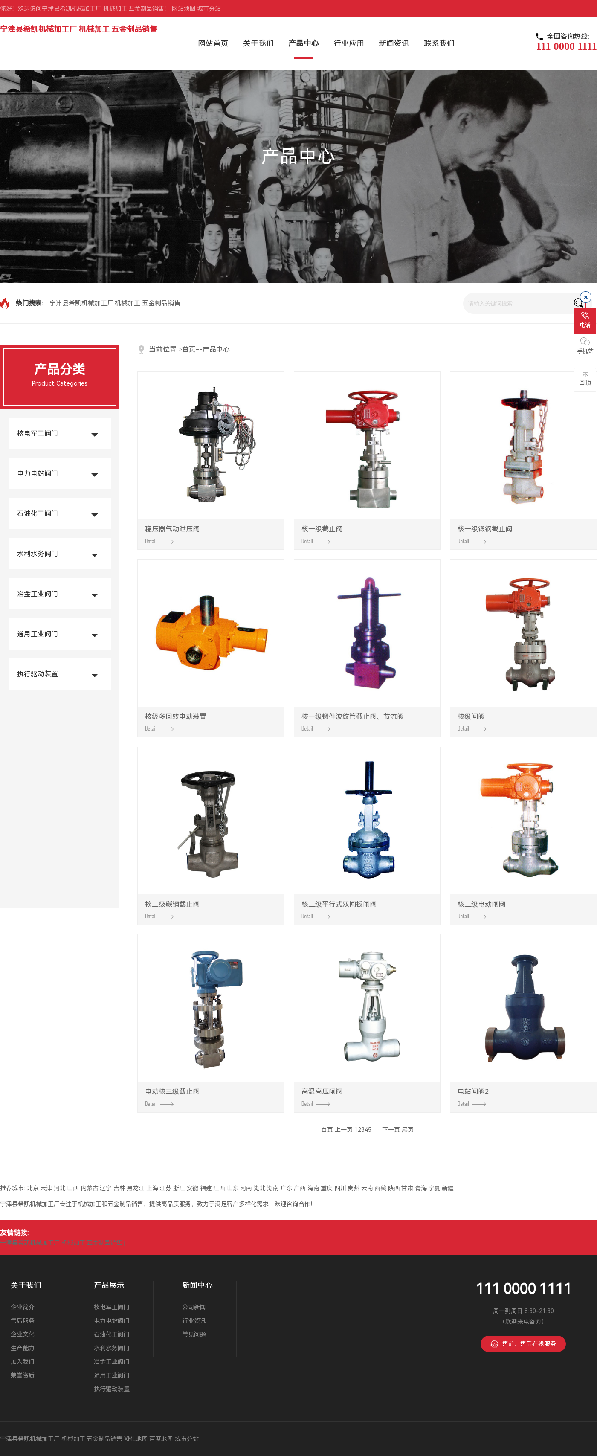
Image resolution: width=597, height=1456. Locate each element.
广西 (300, 1188)
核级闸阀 (472, 722)
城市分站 (209, 8)
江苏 (165, 1188)
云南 (367, 1188)
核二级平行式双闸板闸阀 (339, 909)
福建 (206, 1188)
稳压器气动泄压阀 (172, 534)
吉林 (119, 1188)
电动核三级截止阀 (172, 1097)
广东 (287, 1188)
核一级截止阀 (321, 534)
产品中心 (216, 349)
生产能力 (23, 1348)
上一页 (344, 1129)
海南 (313, 1188)
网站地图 (184, 8)
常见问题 (194, 1334)
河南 (246, 1188)
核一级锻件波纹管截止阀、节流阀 (352, 722)
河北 (60, 1188)
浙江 (179, 1188)
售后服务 (23, 1320)
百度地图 (161, 1439)
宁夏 (434, 1188)
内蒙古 (90, 1188)
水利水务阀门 (37, 554)
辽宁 (106, 1188)
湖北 (260, 1188)
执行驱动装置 (37, 674)
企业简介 (23, 1307)
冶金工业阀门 (37, 594)
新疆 (448, 1188)
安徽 (192, 1188)
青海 (421, 1188)
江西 (219, 1188)
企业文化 (23, 1334)
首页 (189, 349)
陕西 (394, 1188)
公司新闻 (194, 1307)
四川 (340, 1188)
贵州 (353, 1188)
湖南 (273, 1188)
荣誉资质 (23, 1375)
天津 (46, 1188)
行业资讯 (194, 1320)
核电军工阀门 (37, 433)
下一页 (391, 1129)
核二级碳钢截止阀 (172, 909)
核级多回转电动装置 (175, 722)
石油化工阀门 (37, 514)
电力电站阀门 (37, 474)
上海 (152, 1188)
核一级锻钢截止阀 (485, 534)
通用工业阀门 (37, 634)
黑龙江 (136, 1188)
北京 (33, 1188)
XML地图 (136, 1439)
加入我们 (23, 1361)
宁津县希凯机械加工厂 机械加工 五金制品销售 (78, 29)
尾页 (408, 1129)
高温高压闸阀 (321, 1097)
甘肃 (407, 1188)
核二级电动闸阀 (481, 909)
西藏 (380, 1188)
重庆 (327, 1188)
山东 (233, 1188)
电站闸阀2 (473, 1097)
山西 (73, 1188)
